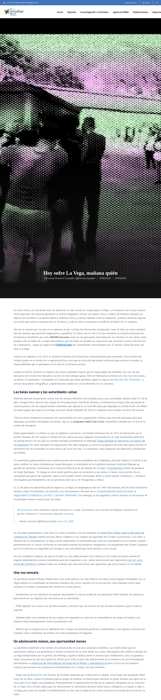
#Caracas (23, 509)
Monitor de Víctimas (127, 379)
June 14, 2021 (65, 521)
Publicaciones (140, 12)
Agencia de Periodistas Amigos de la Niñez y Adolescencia (70, 663)
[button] (157, 3)
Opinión (71, 12)
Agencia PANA (121, 12)
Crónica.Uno (115, 468)
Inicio (60, 12)
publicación (35, 674)
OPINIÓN (120, 278)
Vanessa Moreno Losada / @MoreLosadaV (69, 278)
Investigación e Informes (94, 12)
